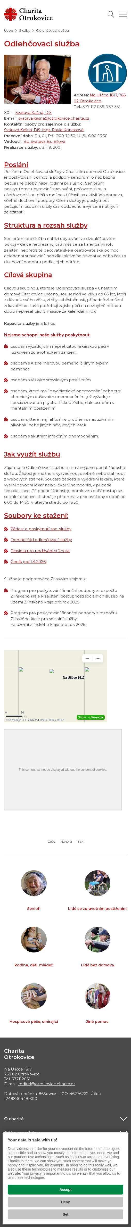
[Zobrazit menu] (123, 14)
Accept (66, 1190)
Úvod (8, 30)
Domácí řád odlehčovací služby (41, 539)
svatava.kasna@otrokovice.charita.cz (53, 118)
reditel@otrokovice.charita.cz (46, 1083)
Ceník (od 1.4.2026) (29, 561)
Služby (24, 30)
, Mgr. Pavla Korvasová (62, 129)
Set (65, 1214)
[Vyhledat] (111, 14)
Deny (65, 1202)
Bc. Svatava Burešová (44, 141)
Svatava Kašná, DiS (33, 112)
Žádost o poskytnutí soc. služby (41, 528)
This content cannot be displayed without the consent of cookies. (63, 770)
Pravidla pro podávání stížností (40, 550)
